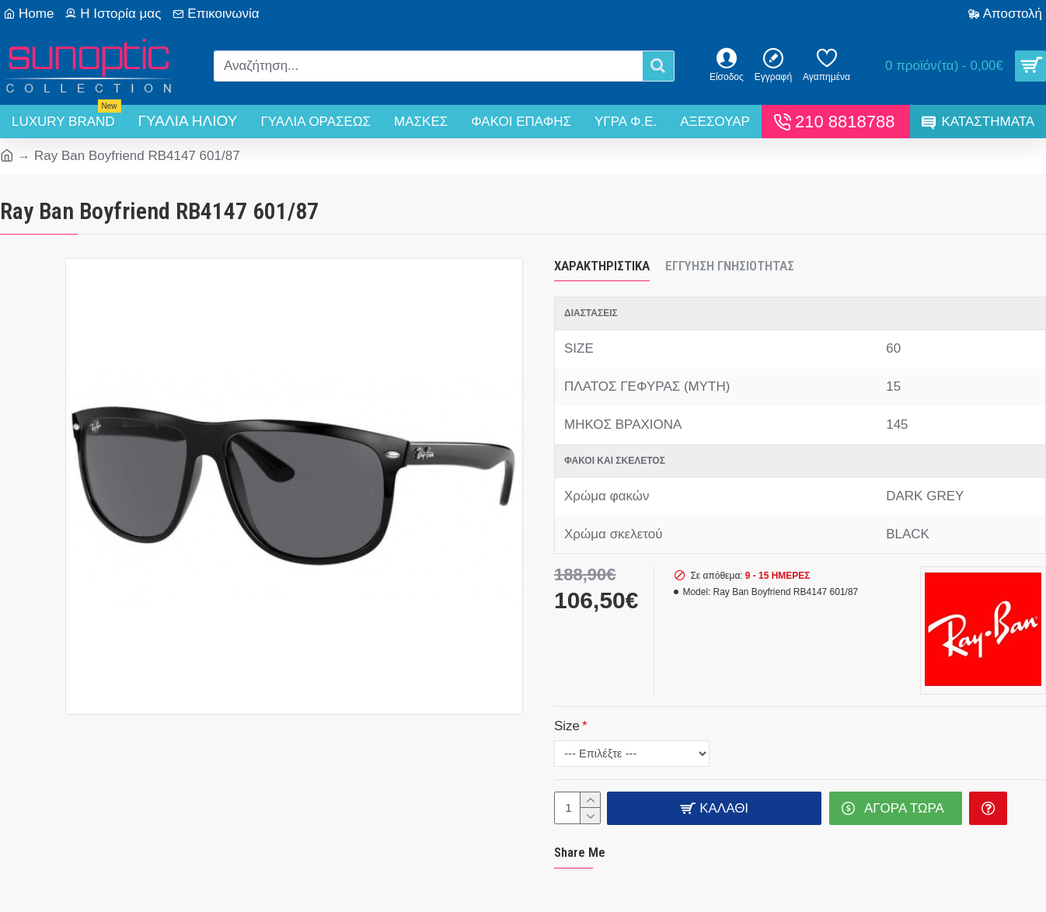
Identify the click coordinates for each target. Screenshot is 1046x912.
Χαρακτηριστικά (602, 265)
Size (567, 725)
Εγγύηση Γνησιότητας (729, 265)
